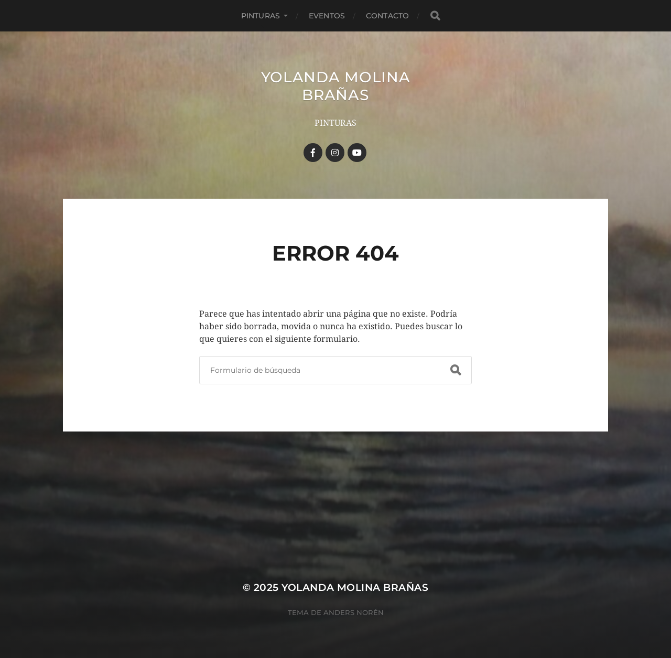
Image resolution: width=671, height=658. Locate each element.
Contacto (387, 15)
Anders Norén (353, 612)
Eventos (327, 15)
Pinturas (260, 15)
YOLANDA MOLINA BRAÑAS (335, 86)
